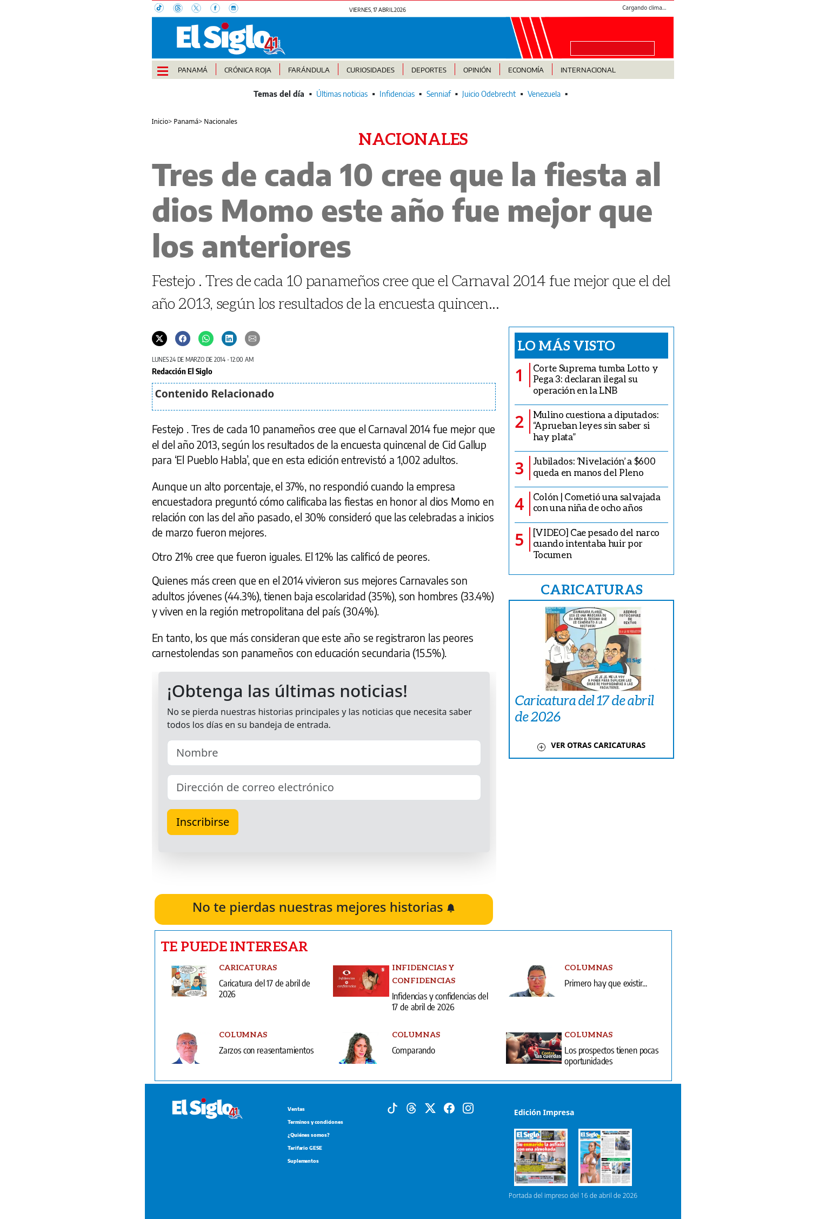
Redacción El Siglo (182, 371)
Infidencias (397, 93)
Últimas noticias (342, 93)
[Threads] (182, 9)
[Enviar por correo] (252, 338)
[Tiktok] (392, 1107)
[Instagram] (237, 9)
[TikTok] (164, 9)
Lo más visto (566, 345)
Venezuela (544, 93)
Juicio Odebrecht (489, 93)
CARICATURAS (591, 589)
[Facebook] (219, 9)
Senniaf (439, 93)
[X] (200, 9)
